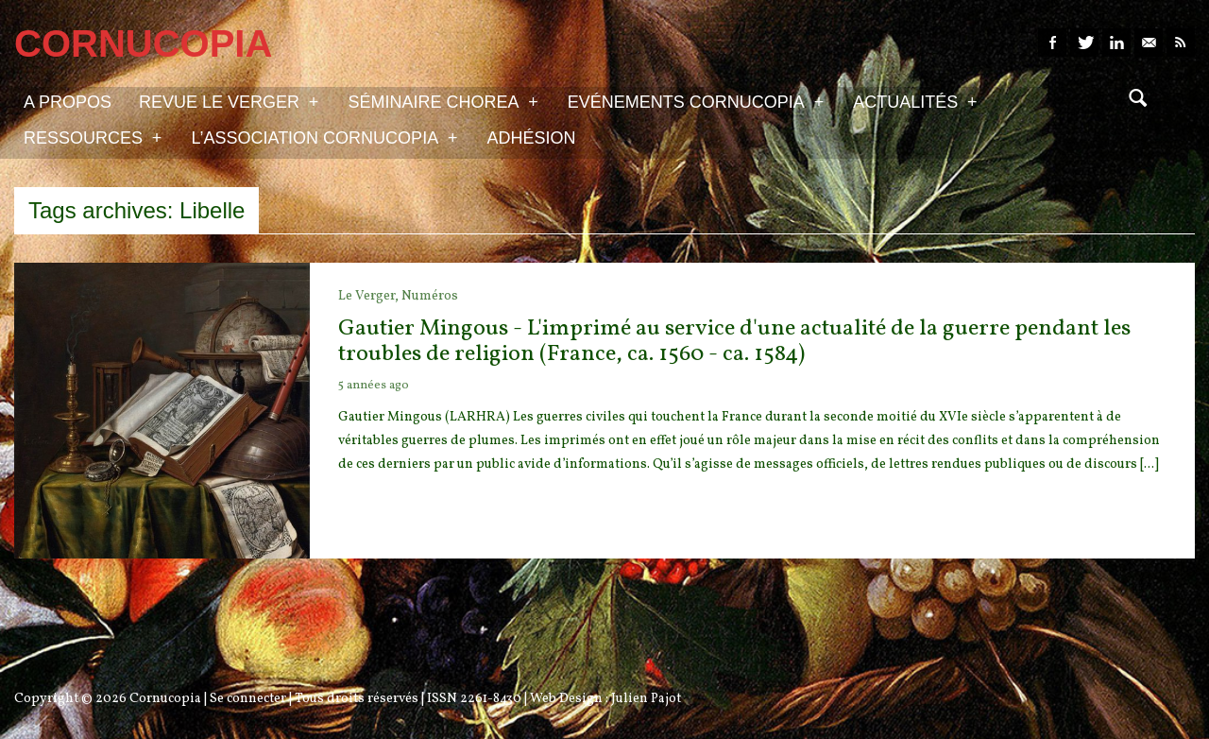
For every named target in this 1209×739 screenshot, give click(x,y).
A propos (67, 102)
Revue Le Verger (228, 101)
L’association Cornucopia (324, 137)
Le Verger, (369, 296)
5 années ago (373, 385)
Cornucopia (165, 699)
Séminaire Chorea (442, 101)
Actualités (915, 101)
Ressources (93, 137)
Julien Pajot (646, 699)
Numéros (429, 296)
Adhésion (531, 138)
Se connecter (248, 699)
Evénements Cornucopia (696, 101)
